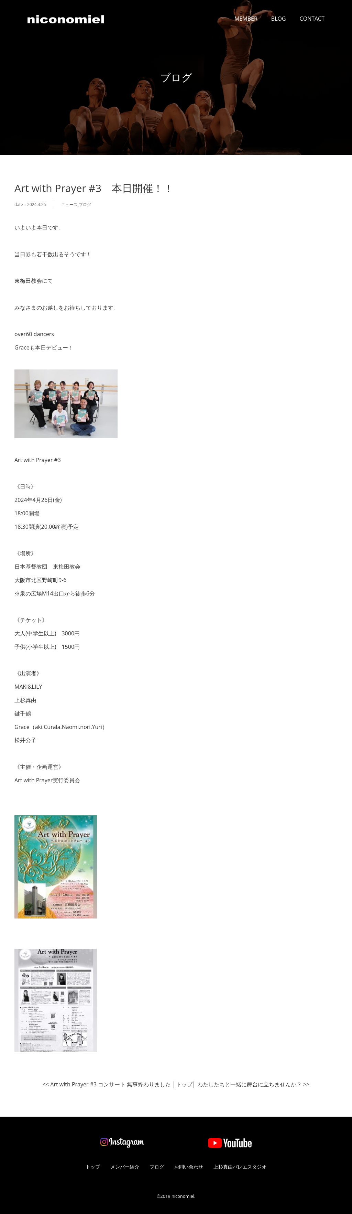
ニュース (69, 204)
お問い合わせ (188, 1166)
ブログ (85, 204)
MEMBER (245, 18)
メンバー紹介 (124, 1166)
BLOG (278, 18)
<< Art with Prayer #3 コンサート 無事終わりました (107, 1084)
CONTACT (312, 18)
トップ (184, 1084)
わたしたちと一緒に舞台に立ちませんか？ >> (253, 1084)
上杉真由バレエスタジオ (239, 1166)
